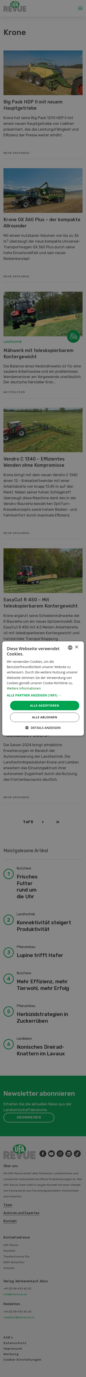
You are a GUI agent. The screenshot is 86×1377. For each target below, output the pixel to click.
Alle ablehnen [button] (44, 717)
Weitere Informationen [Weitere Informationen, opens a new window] (24, 688)
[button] (43, 695)
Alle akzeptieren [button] (44, 705)
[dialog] (43, 688)
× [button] (76, 647)
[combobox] (70, 647)
